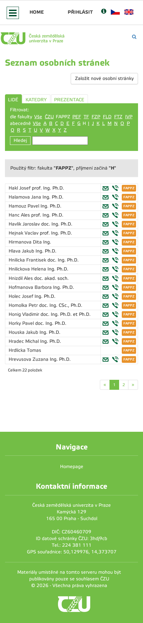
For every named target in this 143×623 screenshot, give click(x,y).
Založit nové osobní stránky (104, 78)
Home (37, 12)
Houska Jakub (24, 332)
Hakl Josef (20, 188)
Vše (38, 116)
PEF (76, 116)
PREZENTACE (69, 99)
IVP (128, 116)
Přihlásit (80, 12)
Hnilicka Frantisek (28, 260)
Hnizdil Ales (21, 278)
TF (86, 116)
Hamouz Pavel (24, 206)
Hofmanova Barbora (31, 287)
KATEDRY (36, 99)
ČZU (49, 116)
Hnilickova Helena (28, 269)
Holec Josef (22, 296)
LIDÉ (13, 99)
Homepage (71, 466)
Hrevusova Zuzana (29, 359)
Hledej (20, 140)
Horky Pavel (22, 323)
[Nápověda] (103, 11)
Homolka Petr (24, 305)
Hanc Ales (20, 215)
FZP (96, 116)
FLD (107, 116)
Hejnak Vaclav (24, 233)
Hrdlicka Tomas (25, 350)
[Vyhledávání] (134, 36)
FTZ (118, 116)
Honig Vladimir (24, 314)
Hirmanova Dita (26, 242)
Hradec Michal (24, 341)
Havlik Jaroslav (25, 224)
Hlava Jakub (22, 251)
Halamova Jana (25, 197)
